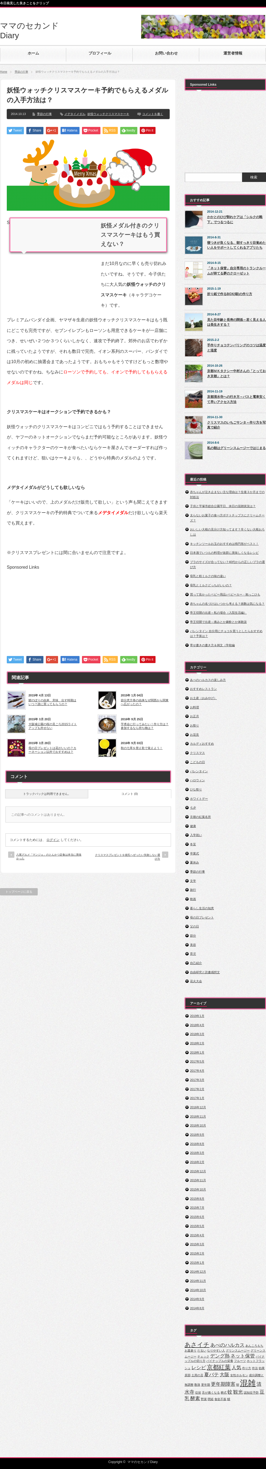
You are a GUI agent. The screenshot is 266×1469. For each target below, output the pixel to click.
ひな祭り (196, 789)
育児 (193, 953)
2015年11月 (198, 1180)
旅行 (193, 889)
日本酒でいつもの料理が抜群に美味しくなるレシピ (224, 552)
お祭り (194, 725)
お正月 (194, 716)
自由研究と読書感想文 (205, 972)
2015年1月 (197, 1262)
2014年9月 (197, 1299)
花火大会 (196, 981)
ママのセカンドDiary (142, 1462)
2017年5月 (197, 1061)
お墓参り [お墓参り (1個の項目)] (191, 1350)
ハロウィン (197, 780)
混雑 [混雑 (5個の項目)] (248, 1382)
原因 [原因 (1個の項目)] (188, 1375)
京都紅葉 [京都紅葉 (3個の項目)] (219, 1367)
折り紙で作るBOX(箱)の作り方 (229, 294)
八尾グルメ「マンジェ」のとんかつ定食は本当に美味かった (48, 856)
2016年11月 (198, 1116)
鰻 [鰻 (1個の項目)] (228, 1399)
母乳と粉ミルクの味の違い (208, 576)
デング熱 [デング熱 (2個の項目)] (220, 1356)
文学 (193, 880)
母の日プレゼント (202, 917)
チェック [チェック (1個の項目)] (203, 1356)
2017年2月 (197, 1089)
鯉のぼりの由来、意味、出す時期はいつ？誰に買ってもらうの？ (52, 702)
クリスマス (197, 752)
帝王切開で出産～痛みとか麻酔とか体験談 (218, 621)
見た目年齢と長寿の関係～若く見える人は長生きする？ (236, 322)
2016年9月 (197, 1134)
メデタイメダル (74, 114)
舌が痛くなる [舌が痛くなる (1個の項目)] (211, 1392)
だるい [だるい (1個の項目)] (201, 1350)
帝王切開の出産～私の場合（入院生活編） (218, 612)
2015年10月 (198, 1189)
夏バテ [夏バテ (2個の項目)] (211, 1374)
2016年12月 (198, 1107)
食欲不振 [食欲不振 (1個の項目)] (220, 1399)
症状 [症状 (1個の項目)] (198, 1392)
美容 (193, 944)
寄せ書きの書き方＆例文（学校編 (212, 645)
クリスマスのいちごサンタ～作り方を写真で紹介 (236, 425)
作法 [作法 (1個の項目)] (255, 1368)
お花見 (194, 734)
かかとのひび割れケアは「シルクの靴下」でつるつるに (234, 219)
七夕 (193, 807)
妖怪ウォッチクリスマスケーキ (108, 114)
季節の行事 (21, 71)
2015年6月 (197, 1216)
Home (3, 71)
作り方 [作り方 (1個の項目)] (246, 1368)
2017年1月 (197, 1098)
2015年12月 (198, 1171)
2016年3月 (197, 1152)
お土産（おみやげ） (203, 698)
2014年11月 (198, 1280)
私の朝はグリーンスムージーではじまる (236, 448)
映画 (193, 899)
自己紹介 (196, 963)
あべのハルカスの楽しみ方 (208, 679)
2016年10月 (198, 1125)
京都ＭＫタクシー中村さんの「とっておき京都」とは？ (236, 373)
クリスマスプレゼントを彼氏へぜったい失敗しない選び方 (127, 856)
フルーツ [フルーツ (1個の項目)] (240, 1360)
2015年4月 (197, 1235)
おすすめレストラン (203, 688)
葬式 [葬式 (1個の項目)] (224, 1392)
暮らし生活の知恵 (202, 908)
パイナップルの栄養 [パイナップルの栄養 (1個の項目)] (219, 1360)
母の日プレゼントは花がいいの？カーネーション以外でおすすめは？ (52, 749)
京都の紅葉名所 (200, 816)
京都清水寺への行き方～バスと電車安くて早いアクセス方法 (236, 399)
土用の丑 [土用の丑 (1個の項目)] (197, 1375)
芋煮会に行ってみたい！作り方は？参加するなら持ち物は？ (145, 725)
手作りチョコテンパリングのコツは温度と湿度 (236, 347)
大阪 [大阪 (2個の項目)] (224, 1374)
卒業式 (194, 853)
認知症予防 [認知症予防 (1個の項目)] (251, 1392)
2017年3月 (197, 1079)
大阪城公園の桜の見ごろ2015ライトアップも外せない (52, 725)
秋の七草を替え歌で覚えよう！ (142, 748)
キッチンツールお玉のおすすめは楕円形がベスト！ (224, 543)
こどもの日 (197, 762)
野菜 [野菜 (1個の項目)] (204, 1399)
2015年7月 (197, 1207)
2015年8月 (197, 1198)
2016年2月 (197, 1162)
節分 (193, 935)
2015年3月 (197, 1244)
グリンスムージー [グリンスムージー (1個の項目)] (238, 1350)
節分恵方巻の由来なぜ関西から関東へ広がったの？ (145, 702)
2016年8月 (197, 1143)
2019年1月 (197, 1015)
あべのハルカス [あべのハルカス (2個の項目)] (227, 1345)
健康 (193, 826)
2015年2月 (197, 1253)
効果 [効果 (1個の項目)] (262, 1368)
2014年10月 (198, 1290)
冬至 (193, 844)
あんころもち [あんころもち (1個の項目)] (254, 1345)
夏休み (194, 862)
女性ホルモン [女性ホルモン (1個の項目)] (239, 1375)
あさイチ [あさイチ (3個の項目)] (197, 1344)
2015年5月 (197, 1226)
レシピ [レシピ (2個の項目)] (198, 1367)
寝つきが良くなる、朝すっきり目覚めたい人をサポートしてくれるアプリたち (236, 245)
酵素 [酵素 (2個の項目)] (195, 1398)
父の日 (194, 926)
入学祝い (196, 835)
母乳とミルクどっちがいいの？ (211, 585)
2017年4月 (197, 1070)
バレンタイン (199, 771)
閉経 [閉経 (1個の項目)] (211, 1399)
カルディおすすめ (202, 743)
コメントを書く (152, 114)
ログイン (52, 840)
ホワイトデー (199, 798)
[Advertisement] (52, 263)
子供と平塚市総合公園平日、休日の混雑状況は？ (223, 506)
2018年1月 (197, 1052)
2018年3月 (197, 1034)
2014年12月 (198, 1271)
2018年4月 (197, 1025)
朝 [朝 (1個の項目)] (237, 1384)
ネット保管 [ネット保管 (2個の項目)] (242, 1356)
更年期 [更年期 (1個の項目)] (205, 1384)
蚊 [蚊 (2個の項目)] (229, 1392)
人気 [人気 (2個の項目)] (236, 1367)
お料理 (194, 707)
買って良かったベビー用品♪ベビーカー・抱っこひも (225, 594)
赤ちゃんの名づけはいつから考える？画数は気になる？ (227, 603)
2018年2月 (197, 1043)
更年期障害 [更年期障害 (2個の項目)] (223, 1384)
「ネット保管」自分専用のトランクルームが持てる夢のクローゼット (236, 270)
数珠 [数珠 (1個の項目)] (197, 1384)
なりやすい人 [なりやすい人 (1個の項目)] (216, 1350)
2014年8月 (197, 1308)
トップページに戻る (18, 891)
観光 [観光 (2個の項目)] (238, 1392)
